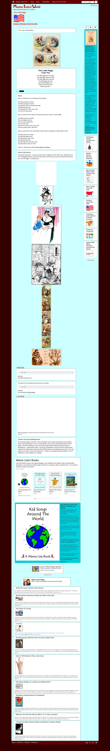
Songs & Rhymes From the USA (25, 24)
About (13, 742)
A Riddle (21, 634)
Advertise (27, 742)
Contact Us (20, 742)
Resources (34, 742)
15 (52, 498)
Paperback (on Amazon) (24, 495)
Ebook (19, 493)
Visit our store (20, 469)
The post (17, 634)
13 (49, 498)
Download (20, 376)
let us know (24, 432)
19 (57, 498)
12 (48, 498)
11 (47, 498)
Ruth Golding (31, 392)
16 (53, 498)
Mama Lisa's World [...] (36, 634)
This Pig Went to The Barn (42, 147)
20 (58, 498)
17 (54, 498)
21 (59, 498)
